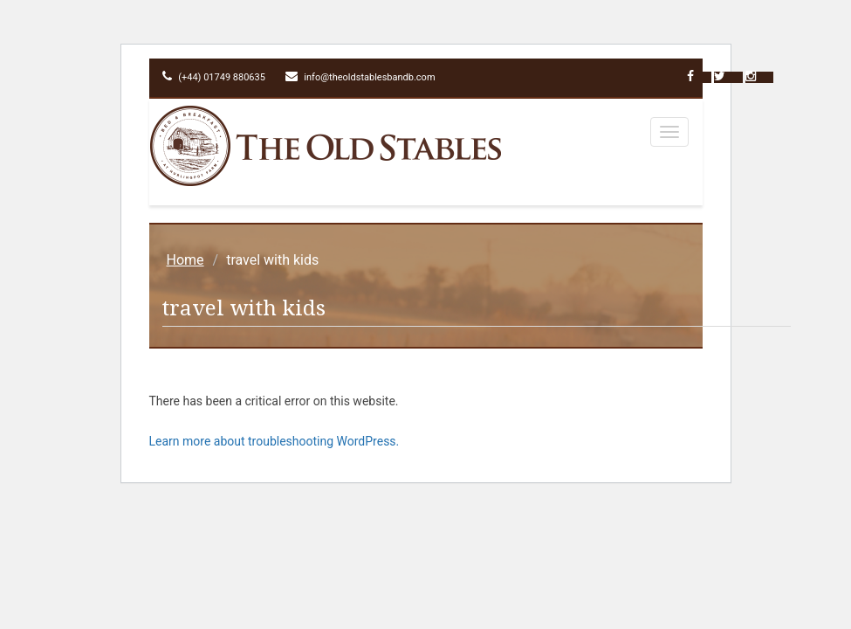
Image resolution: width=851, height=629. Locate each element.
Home (185, 260)
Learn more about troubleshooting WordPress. (274, 441)
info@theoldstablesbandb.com (360, 77)
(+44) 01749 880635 (213, 77)
